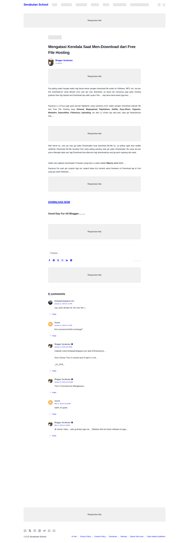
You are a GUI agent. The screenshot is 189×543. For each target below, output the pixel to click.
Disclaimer (95, 5)
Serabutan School (36, 4)
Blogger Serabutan (64, 60)
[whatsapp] (62, 261)
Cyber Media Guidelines (139, 5)
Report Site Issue (119, 5)
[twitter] (58, 261)
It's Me (54, 5)
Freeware (54, 253)
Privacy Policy (66, 5)
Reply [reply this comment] (53, 314)
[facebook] (49, 261)
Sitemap (106, 5)
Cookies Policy (81, 5)
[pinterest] (54, 261)
